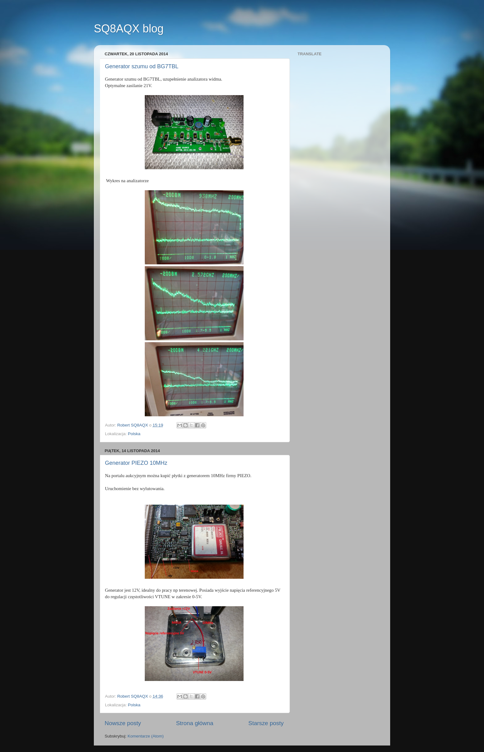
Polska (134, 433)
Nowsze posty (123, 723)
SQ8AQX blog (129, 28)
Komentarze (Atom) (145, 736)
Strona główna (194, 723)
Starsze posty (266, 723)
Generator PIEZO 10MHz (136, 463)
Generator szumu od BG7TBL (141, 66)
